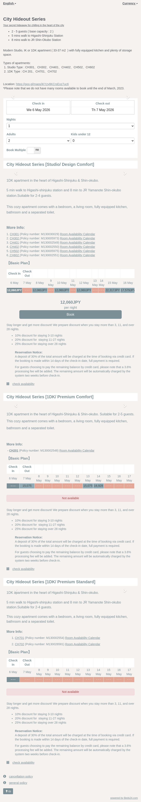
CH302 (15, 238)
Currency (130, 3)
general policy (15, 783)
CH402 (14, 246)
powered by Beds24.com (124, 798)
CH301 (14, 234)
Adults (11, 134)
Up (8, 791)
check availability (20, 384)
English (9, 3)
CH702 (19, 644)
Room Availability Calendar (77, 234)
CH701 (19, 638)
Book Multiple (16, 150)
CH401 (14, 242)
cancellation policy (18, 776)
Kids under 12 (81, 134)
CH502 (14, 251)
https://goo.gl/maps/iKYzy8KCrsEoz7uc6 (42, 84)
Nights (11, 119)
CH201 (13, 450)
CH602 (14, 255)
